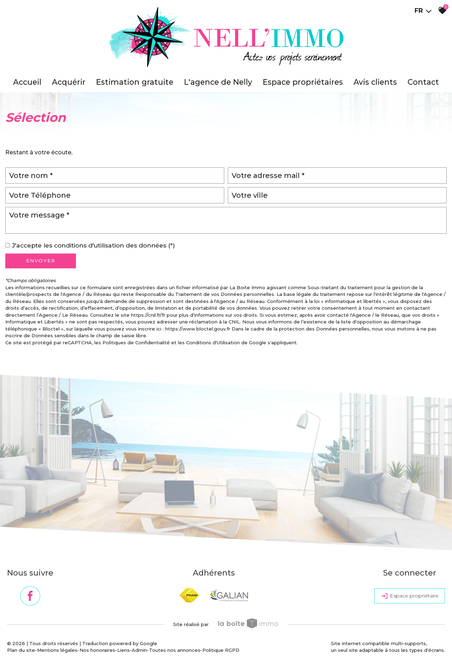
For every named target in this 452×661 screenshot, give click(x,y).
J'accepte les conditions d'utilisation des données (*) (93, 245)
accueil (27, 82)
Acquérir (68, 82)
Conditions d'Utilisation (213, 342)
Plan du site (21, 650)
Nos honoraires (97, 650)
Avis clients (375, 82)
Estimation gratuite (134, 82)
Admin (139, 650)
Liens (123, 650)
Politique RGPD (220, 650)
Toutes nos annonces (174, 650)
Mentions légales (57, 650)
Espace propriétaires (303, 82)
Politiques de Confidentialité (136, 342)
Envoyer (40, 260)
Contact (423, 82)
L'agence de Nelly (218, 82)
